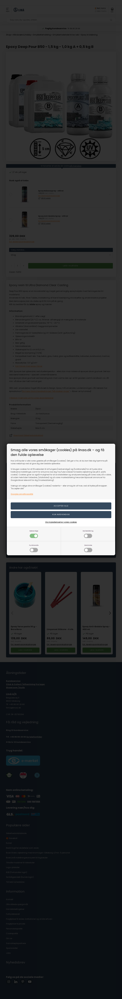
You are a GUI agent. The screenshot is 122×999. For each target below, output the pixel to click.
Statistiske (88, 548)
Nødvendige (33, 534)
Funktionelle (34, 548)
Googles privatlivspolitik (22, 494)
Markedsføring (88, 534)
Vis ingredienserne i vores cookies (61, 522)
